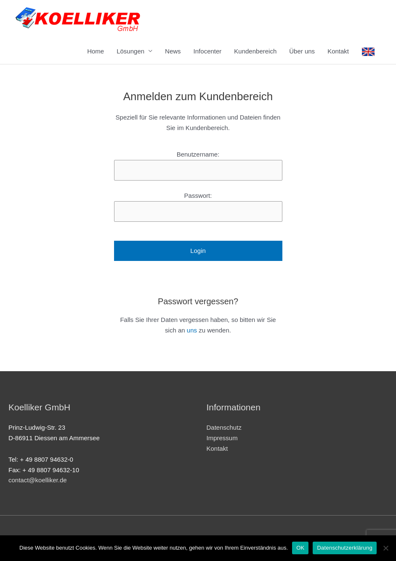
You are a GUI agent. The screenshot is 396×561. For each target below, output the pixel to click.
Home (95, 51)
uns (192, 330)
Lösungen (130, 51)
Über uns (302, 51)
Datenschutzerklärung (344, 548)
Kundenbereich (255, 51)
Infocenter (208, 51)
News (173, 51)
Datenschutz (224, 427)
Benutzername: (198, 154)
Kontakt (338, 51)
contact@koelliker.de (37, 480)
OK (300, 548)
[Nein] (385, 548)
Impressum (222, 437)
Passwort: (198, 195)
